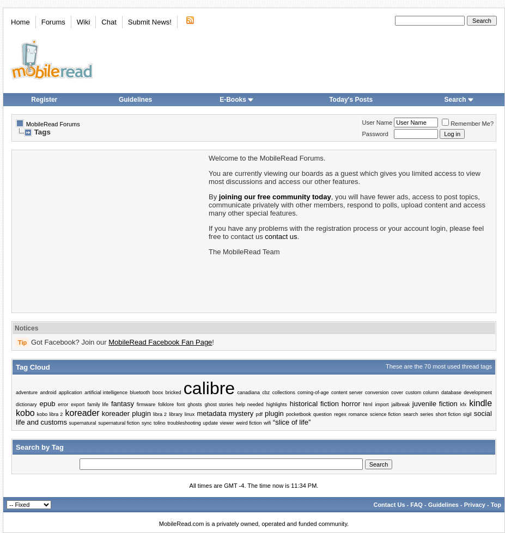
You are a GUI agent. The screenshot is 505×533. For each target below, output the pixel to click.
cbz (266, 392)
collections (283, 392)
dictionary (26, 404)
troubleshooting (184, 423)
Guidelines (135, 99)
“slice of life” (292, 422)
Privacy (474, 504)
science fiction (385, 414)
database (451, 392)
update (210, 423)
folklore (166, 404)
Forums (53, 22)
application (70, 392)
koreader (82, 413)
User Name (377, 122)
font (181, 404)
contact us (281, 236)
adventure (27, 392)
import (381, 404)
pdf (259, 414)
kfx (463, 404)
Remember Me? (468, 123)
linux (190, 414)
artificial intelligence (105, 392)
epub (47, 404)
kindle (480, 403)
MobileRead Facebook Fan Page (160, 342)
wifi (267, 423)
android (48, 392)
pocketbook (298, 414)
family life (97, 404)
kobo (25, 413)
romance (358, 414)
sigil (467, 414)
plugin (274, 413)
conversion (377, 392)
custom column (422, 392)
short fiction (448, 414)
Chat (108, 22)
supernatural (82, 423)
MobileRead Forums (53, 124)
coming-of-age (313, 392)
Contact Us (389, 504)
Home (20, 22)
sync (147, 423)
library (175, 414)
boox (158, 392)
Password (375, 134)
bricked (173, 392)
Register (44, 99)
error (63, 404)
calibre (209, 388)
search (410, 414)
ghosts (194, 404)
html (367, 404)
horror (351, 404)
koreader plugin (126, 413)
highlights (276, 404)
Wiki (83, 22)
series (426, 414)
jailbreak (400, 404)
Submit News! (150, 22)
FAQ (416, 504)
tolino (160, 423)
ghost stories (219, 404)
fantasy (122, 404)
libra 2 (160, 414)
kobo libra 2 (50, 414)
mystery (241, 413)
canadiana (248, 392)
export (77, 404)
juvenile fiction (435, 404)
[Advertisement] (109, 230)
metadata (211, 413)
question (322, 414)
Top (496, 504)
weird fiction (249, 423)
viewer (227, 423)
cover (397, 392)
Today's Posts (351, 99)
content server (347, 392)
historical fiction (314, 404)
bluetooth (140, 392)
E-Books (237, 99)
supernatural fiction (118, 423)
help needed (250, 404)
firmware (146, 404)
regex (340, 414)
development (478, 392)
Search (459, 99)
